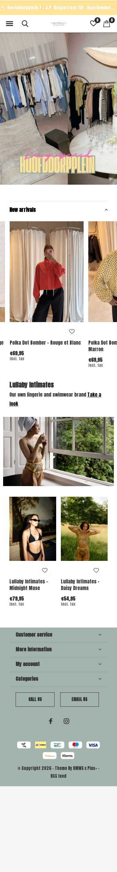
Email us (79, 699)
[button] (9, 24)
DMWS (78, 768)
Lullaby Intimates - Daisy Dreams (80, 585)
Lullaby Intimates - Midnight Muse (28, 585)
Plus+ (92, 768)
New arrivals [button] (22, 209)
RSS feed (58, 776)
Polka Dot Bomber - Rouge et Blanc (45, 342)
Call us (35, 699)
